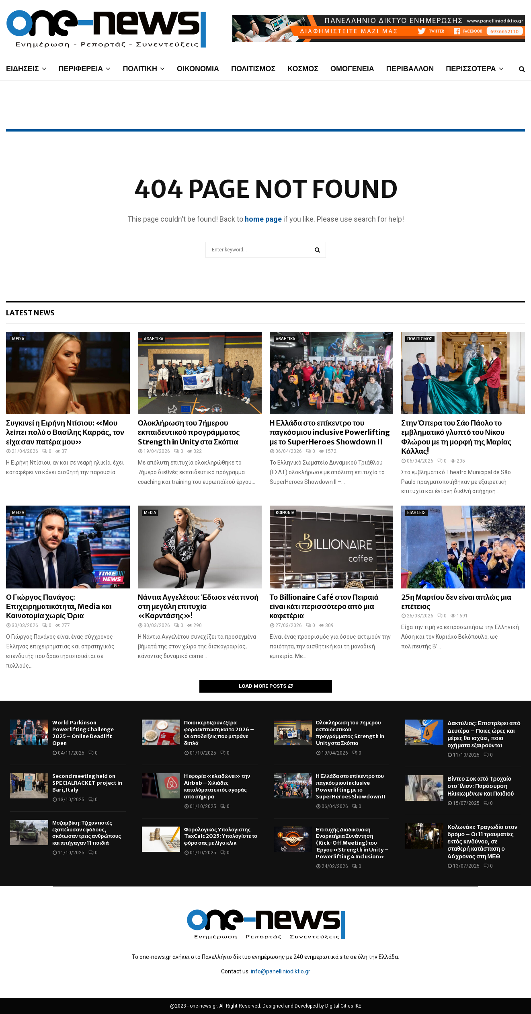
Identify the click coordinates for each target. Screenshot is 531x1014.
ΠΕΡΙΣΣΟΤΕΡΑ (471, 68)
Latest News (30, 312)
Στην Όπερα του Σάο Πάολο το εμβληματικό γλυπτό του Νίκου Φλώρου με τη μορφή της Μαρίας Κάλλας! (456, 437)
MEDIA (18, 339)
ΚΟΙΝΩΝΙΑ (285, 512)
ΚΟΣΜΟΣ (302, 68)
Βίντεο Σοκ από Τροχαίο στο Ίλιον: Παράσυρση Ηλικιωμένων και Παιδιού (480, 786)
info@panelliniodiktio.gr (280, 971)
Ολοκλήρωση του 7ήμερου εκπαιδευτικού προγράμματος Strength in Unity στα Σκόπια (189, 432)
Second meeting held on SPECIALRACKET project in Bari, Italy (87, 783)
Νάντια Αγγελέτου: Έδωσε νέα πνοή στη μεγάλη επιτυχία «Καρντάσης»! (198, 606)
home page (263, 219)
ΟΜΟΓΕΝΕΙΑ (352, 68)
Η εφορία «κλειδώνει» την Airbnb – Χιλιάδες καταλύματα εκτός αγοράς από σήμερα (217, 786)
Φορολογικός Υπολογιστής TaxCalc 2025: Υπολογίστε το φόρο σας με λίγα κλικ (220, 836)
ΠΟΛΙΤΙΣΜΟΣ (253, 68)
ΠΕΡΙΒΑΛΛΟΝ (410, 68)
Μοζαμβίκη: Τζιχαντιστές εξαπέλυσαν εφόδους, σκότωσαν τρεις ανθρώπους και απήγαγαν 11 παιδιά (86, 833)
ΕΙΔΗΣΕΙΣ (22, 68)
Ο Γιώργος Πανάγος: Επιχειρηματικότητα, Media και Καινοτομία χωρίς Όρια (59, 606)
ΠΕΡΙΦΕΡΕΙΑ (81, 68)
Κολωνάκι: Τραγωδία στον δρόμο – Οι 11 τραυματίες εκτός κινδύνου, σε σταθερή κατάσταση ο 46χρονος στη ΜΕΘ (482, 841)
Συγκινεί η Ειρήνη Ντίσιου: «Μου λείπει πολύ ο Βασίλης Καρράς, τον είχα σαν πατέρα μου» (65, 432)
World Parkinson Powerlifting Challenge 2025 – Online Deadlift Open (83, 733)
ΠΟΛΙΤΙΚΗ (140, 68)
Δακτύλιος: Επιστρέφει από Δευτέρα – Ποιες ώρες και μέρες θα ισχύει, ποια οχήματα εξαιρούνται (484, 734)
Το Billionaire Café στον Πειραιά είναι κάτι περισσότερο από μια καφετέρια (324, 606)
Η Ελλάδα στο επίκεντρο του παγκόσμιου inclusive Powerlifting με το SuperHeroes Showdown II (330, 432)
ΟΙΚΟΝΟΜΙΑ (198, 68)
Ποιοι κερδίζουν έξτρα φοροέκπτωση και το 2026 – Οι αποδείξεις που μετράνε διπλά (219, 733)
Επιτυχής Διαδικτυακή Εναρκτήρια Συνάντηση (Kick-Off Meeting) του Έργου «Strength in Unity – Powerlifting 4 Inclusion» (352, 843)
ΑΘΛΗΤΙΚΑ (153, 339)
